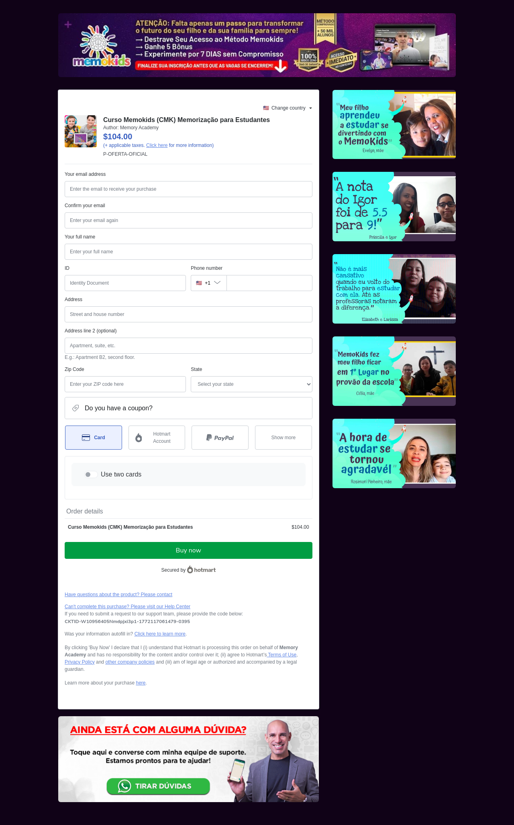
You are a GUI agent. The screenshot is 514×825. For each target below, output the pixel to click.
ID (67, 268)
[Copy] (127, 621)
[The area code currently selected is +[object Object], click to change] (208, 283)
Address (73, 299)
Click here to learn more (160, 634)
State (196, 369)
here (140, 683)
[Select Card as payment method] (93, 437)
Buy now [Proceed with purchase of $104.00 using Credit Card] (188, 550)
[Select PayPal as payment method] (220, 437)
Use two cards (121, 474)
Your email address (85, 174)
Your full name (80, 237)
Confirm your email (85, 205)
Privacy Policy (80, 662)
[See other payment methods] (283, 437)
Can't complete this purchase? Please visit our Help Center (127, 606)
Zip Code (74, 369)
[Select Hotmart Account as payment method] (157, 437)
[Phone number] (269, 283)
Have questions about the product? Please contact (118, 594)
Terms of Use (281, 655)
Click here (156, 145)
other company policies (130, 662)
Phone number (206, 268)
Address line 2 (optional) (90, 331)
